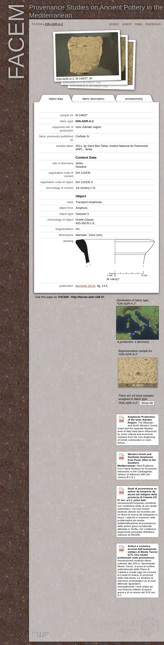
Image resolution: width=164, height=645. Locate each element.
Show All (147, 403)
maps (138, 24)
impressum (153, 24)
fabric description (93, 98)
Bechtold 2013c (86, 286)
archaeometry (134, 98)
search (126, 24)
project (114, 24)
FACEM (37, 24)
